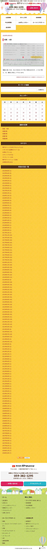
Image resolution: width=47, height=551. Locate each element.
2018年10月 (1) (6, 220)
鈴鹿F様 (4, 136)
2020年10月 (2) (6, 198)
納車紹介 (28, 521)
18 (5, 116)
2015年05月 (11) (7, 309)
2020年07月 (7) (6, 205)
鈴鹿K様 (4, 133)
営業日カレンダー (7, 508)
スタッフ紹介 (30, 526)
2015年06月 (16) (7, 307)
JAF (3, 538)
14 (23, 112)
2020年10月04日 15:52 (25, 77)
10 (42, 109)
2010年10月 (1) (6, 396)
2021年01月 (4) (6, 190)
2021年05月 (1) (6, 185)
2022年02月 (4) (6, 178)
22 (29, 116)
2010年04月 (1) (6, 401)
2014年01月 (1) (6, 349)
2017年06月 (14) (7, 247)
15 (29, 112)
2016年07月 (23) (7, 275)
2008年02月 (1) (6, 426)
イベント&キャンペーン (9, 505)
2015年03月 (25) (7, 314)
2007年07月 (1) (6, 435)
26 (11, 119)
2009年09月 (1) (6, 408)
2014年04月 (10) (7, 341)
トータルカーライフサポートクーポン (12, 525)
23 (36, 116)
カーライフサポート (38, 22)
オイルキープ (6, 533)
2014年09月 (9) (6, 329)
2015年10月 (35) (7, 297)
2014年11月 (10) (7, 324)
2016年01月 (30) (7, 289)
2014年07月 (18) (7, 334)
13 (17, 112)
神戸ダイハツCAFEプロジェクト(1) (12, 147)
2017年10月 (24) (7, 237)
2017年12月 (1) (6, 232)
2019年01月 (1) (6, 218)
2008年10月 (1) (6, 418)
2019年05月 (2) (6, 215)
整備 (3, 543)
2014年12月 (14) (7, 322)
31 (42, 119)
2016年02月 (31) (7, 287)
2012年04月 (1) (6, 376)
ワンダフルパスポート (8, 531)
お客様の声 (18, 77)
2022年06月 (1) (6, 170)
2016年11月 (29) (7, 265)
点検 (3, 528)
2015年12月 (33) (7, 292)
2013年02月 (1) (6, 364)
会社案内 (8, 27)
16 (36, 112)
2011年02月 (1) (6, 391)
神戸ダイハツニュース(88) (10, 159)
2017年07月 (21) (7, 245)
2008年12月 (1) (6, 416)
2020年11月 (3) (6, 195)
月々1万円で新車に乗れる (33, 500)
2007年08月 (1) (6, 433)
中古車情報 (8, 22)
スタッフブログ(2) (7, 154)
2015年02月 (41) (7, 317)
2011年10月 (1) (6, 381)
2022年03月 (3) (6, 175)
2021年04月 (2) (6, 188)
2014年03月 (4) (6, 344)
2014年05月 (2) (6, 339)
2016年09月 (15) (7, 270)
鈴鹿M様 (4, 138)
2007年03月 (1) (6, 443)
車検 (3, 521)
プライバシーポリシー (32, 528)
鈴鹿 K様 (7, 40)
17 (42, 112)
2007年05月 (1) (6, 438)
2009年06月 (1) (6, 411)
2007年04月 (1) (6, 440)
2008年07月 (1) (6, 421)
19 (11, 116)
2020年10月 (23, 99)
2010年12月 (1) (6, 393)
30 (36, 119)
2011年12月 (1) (6, 379)
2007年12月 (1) (6, 428)
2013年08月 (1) (6, 356)
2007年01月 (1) (6, 445)
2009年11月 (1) (6, 406)
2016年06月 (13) (7, 277)
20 (17, 116)
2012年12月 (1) (6, 366)
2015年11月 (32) (7, 294)
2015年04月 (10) (7, 312)
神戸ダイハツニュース (32, 524)
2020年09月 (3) (6, 200)
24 (42, 116)
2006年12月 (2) (6, 448)
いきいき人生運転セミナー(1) (11, 150)
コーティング (6, 536)
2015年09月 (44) (7, 299)
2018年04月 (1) (6, 227)
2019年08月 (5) (6, 210)
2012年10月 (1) (6, 369)
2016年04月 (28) (7, 282)
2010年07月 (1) (6, 398)
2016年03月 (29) (7, 284)
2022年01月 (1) (6, 180)
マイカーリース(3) (7, 157)
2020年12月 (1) (6, 193)
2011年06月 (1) (6, 386)
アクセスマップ (35, 484)
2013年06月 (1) (6, 359)
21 (23, 116)
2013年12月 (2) (6, 351)
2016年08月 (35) (7, 272)
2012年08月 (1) (6, 371)
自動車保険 (5, 540)
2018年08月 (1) (6, 222)
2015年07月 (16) (7, 304)
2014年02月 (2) (6, 346)
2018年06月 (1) (6, 225)
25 (5, 119)
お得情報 (8, 17)
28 (23, 119)
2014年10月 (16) (7, 326)
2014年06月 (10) (7, 336)
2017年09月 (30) (7, 240)
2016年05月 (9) (6, 279)
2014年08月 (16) (7, 331)
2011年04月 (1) (6, 388)
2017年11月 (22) (7, 235)
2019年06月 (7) (6, 213)
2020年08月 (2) (6, 203)
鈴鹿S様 (4, 131)
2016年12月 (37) (7, 262)
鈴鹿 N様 (5, 128)
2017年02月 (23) (7, 257)
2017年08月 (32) (7, 242)
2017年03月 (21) (7, 255)
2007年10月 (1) (6, 430)
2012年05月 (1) (6, 374)
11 (5, 112)
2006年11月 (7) (6, 450)
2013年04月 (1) (6, 361)
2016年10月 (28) (7, 267)
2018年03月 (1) (6, 230)
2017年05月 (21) (7, 250)
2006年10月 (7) (6, 453)
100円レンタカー (23, 22)
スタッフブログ (30, 531)
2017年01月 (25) (7, 260)
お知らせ (5, 503)
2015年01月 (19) (7, 319)
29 (29, 119)
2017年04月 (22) (7, 252)
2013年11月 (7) (6, 354)
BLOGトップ (41, 77)
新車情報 (38, 17)
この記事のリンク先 (35, 77)
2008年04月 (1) (6, 423)
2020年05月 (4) (6, 208)
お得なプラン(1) (7, 152)
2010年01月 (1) (6, 403)
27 (17, 119)
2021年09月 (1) (6, 183)
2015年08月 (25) (7, 302)
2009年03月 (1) (6, 413)
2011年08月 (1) (6, 383)
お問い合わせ (34, 8)
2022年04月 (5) (6, 173)
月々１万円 (23, 17)
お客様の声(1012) (7, 162)
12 (11, 112)
